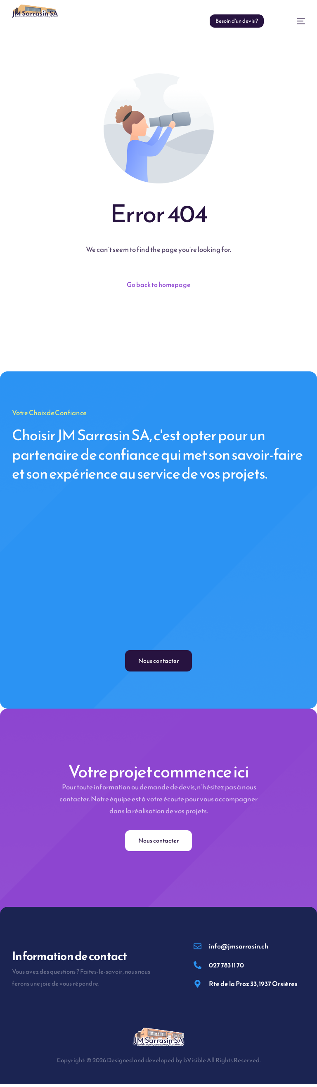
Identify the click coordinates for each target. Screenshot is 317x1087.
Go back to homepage (158, 284)
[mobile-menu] (293, 21)
